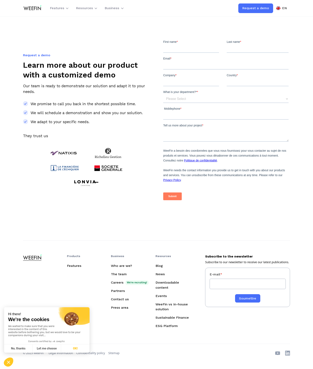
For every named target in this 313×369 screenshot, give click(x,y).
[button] (59, 8)
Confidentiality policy (90, 353)
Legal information (61, 353)
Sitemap (113, 353)
